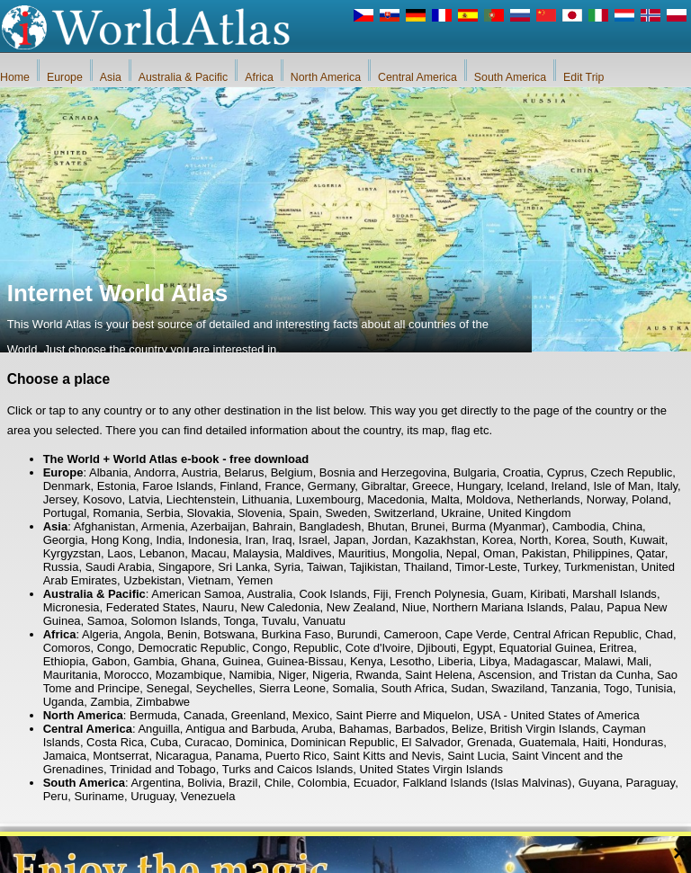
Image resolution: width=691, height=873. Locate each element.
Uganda (64, 701)
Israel (313, 540)
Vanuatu (324, 621)
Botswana (229, 634)
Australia (270, 594)
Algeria (100, 634)
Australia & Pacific (183, 77)
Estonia (116, 486)
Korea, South (589, 540)
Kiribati (548, 594)
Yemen (255, 580)
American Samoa (196, 594)
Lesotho (410, 661)
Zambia (109, 701)
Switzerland (404, 513)
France (283, 486)
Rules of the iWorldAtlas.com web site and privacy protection (434, 855)
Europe (65, 77)
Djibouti (436, 648)
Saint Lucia (476, 755)
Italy (667, 486)
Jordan (390, 540)
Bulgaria (475, 472)
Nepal (461, 553)
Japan (349, 540)
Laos (119, 553)
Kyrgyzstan (72, 553)
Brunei (428, 526)
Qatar (650, 553)
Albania (108, 472)
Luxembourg (328, 499)
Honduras (638, 742)
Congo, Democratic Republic (171, 648)
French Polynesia (440, 594)
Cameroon (410, 634)
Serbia (164, 513)
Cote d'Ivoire (378, 648)
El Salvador (431, 742)
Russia (61, 567)
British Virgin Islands (543, 728)
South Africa (412, 688)
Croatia (522, 472)
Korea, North (515, 540)
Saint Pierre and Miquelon (403, 715)
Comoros (67, 648)
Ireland (569, 486)
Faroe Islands (177, 486)
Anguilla (158, 728)
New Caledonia (279, 607)
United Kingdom (529, 513)
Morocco (126, 674)
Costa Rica (115, 742)
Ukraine (461, 513)
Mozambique (189, 674)
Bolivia (204, 782)
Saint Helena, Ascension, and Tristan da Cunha (527, 674)
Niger (291, 674)
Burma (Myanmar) (499, 526)
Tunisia (653, 688)
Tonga (239, 621)
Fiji (381, 594)
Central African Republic (575, 634)
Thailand (426, 567)
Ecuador (375, 782)
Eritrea (616, 648)
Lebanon (162, 553)
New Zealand (361, 607)
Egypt (477, 648)
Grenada (490, 742)
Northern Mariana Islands (498, 607)
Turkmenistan (599, 567)
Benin (182, 634)
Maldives (308, 553)
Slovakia (208, 513)
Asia (110, 77)
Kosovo (102, 499)
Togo (616, 688)
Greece (431, 486)
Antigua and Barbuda (240, 728)
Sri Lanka (242, 567)
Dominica (260, 742)
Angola (142, 634)
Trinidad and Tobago (163, 769)
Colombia (321, 782)
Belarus (244, 472)
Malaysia (256, 553)
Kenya (366, 661)
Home (15, 77)
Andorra (154, 472)
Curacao (206, 742)
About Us (258, 855)
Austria (200, 472)
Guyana (599, 782)
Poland (650, 499)
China (627, 526)
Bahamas (364, 728)
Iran (255, 540)
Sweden (346, 513)
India (168, 540)
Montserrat (120, 755)
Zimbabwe (163, 701)
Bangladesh (331, 526)
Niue (414, 607)
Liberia (455, 661)
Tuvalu (279, 621)
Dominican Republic (343, 742)
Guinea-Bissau (304, 661)
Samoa (105, 621)
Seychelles (224, 688)
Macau (209, 553)
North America (326, 77)
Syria (287, 567)
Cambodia (579, 526)
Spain (304, 513)
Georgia (64, 540)
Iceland (525, 486)
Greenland (258, 715)
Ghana (198, 661)
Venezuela (208, 796)
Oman (499, 553)
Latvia (144, 499)
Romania (116, 513)
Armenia (162, 526)
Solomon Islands (173, 621)
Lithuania (266, 499)
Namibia (250, 674)
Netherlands (547, 499)
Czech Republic (631, 472)
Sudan (468, 688)
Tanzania (574, 688)
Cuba (164, 742)
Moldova (488, 499)
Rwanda (377, 674)
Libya (493, 661)
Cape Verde (475, 634)
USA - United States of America (558, 715)
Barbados (420, 728)
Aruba (317, 728)
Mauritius (362, 553)
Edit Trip (583, 77)
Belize (467, 728)
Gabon (109, 661)
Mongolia (416, 553)
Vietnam (209, 580)
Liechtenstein (201, 499)
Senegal (168, 688)
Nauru (218, 607)
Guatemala (548, 742)
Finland (239, 486)
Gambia (154, 661)
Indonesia (213, 540)
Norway (606, 499)
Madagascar (546, 661)
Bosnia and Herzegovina (383, 472)
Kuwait (647, 540)
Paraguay (650, 782)
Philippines (601, 553)
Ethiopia (64, 661)
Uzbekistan (152, 580)
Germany (331, 486)
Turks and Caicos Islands (287, 769)
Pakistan (544, 553)
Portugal (64, 513)
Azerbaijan (218, 526)
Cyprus (565, 472)
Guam (507, 594)
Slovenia (260, 513)
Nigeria (330, 674)
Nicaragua (182, 755)
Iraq (282, 540)
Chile (278, 782)
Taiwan (325, 567)
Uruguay (152, 796)
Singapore (184, 567)
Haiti (594, 742)
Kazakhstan (444, 540)
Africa (259, 77)
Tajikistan (373, 567)
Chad (659, 634)
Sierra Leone (292, 688)
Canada (204, 715)
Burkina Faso (296, 634)
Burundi (357, 634)
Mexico (310, 715)
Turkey (541, 567)
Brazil (243, 782)
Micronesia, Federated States (119, 607)
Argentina (155, 782)
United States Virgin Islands (430, 769)
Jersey (59, 499)
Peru (55, 796)
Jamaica (64, 755)
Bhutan (385, 526)
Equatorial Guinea (546, 648)
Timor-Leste (486, 567)
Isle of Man (622, 486)
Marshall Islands (614, 594)
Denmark (67, 486)
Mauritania (70, 674)
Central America (417, 77)
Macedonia (396, 499)
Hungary (478, 486)
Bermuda (153, 715)
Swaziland (517, 688)
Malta (445, 499)
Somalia (353, 688)
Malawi (602, 661)
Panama (236, 755)
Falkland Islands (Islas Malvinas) (487, 782)
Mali (638, 661)
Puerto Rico (296, 755)
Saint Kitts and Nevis (387, 755)
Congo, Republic (295, 648)
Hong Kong (120, 540)
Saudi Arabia (118, 567)
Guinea (241, 661)
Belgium (292, 472)
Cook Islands (332, 594)
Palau (585, 607)
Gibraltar (384, 486)
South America (510, 77)
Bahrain (272, 526)
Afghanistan (105, 526)
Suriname (99, 796)
